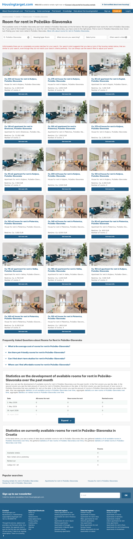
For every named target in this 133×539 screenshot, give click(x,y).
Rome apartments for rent (89, 525)
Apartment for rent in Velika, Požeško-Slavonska (23, 274)
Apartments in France (114, 514)
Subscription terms (34, 519)
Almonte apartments (87, 521)
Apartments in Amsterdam (115, 529)
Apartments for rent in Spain (64, 521)
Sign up (107, 11)
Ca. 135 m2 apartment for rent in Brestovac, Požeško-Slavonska (18, 127)
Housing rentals (7, 16)
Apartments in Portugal (62, 525)
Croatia (18, 16)
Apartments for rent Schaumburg (118, 527)
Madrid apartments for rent (90, 529)
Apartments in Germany (115, 517)
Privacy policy (33, 521)
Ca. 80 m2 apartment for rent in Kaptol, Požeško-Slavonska (108, 80)
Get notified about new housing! (116, 5)
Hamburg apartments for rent (64, 514)
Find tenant (56, 11)
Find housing (30, 11)
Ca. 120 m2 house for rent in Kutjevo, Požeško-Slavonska (107, 175)
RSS (29, 529)
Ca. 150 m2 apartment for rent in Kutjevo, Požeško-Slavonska (109, 270)
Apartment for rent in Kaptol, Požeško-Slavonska (110, 84)
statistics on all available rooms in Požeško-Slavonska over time (50, 390)
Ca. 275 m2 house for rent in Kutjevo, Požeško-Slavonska (64, 80)
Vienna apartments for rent (64, 512)
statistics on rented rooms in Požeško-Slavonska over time (41, 392)
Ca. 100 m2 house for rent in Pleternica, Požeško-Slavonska (22, 222)
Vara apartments (86, 523)
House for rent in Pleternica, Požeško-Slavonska (23, 227)
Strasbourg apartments (62, 531)
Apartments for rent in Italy (90, 517)
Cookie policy (33, 523)
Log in (128, 11)
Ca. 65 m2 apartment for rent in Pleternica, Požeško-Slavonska (109, 222)
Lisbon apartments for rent (116, 521)
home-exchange (43, 11)
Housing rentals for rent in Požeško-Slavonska (20, 481)
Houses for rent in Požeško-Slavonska (103, 481)
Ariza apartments (112, 523)
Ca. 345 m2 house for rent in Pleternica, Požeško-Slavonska (65, 222)
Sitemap (31, 527)
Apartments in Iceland (88, 531)
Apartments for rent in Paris (116, 525)
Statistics (31, 525)
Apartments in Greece (88, 514)
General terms (33, 517)
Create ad (117, 11)
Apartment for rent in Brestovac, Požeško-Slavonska (25, 132)
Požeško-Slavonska (41, 16)
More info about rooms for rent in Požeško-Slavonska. (68, 31)
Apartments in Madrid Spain (64, 527)
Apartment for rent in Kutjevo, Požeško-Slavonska (24, 179)
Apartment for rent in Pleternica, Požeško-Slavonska (68, 132)
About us (31, 512)
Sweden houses (86, 512)
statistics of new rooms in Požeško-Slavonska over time (62, 441)
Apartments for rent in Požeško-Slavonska (61, 481)
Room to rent (27, 16)
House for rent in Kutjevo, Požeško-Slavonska (22, 84)
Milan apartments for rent (89, 519)
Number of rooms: (12, 90)
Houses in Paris (112, 512)
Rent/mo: (8, 88)
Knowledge (67, 11)
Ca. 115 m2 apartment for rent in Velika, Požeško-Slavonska (21, 270)
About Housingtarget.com (12, 11)
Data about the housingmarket (86, 11)
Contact (31, 514)
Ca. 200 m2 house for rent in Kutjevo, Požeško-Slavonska (21, 80)
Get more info (23, 94)
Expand (64, 420)
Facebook (3, 535)
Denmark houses (60, 529)
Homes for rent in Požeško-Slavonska (17, 483)
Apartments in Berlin (113, 519)
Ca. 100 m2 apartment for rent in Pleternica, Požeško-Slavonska (62, 127)
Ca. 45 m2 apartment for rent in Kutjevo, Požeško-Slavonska (22, 175)
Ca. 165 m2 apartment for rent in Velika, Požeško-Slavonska (65, 270)
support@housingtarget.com (12, 517)
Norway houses (86, 527)
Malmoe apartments (61, 523)
